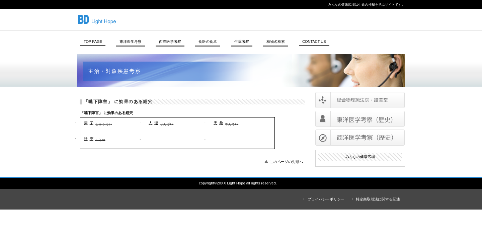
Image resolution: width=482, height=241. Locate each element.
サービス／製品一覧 (360, 100)
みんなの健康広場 (169, 19)
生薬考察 (241, 41)
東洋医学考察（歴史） (360, 119)
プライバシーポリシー (326, 199)
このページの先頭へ (286, 162)
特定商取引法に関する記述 (378, 199)
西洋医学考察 (170, 41)
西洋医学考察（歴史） (360, 138)
